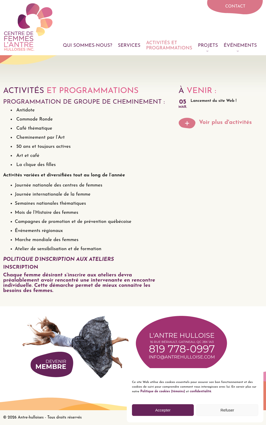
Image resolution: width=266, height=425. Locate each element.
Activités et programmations (169, 46)
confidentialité (200, 391)
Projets (208, 45)
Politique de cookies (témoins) (162, 391)
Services (129, 45)
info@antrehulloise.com (182, 357)
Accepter (162, 410)
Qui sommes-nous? (87, 45)
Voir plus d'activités (225, 122)
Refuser (227, 410)
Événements (240, 45)
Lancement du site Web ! (214, 101)
